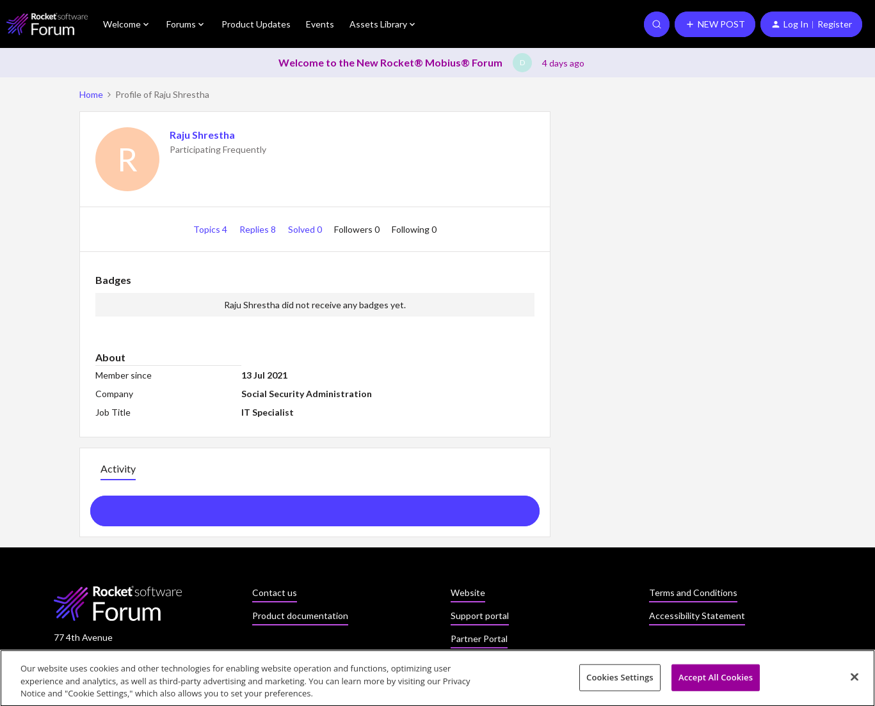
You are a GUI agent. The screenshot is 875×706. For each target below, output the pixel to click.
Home (91, 94)
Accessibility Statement (697, 615)
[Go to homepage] (47, 24)
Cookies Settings (620, 680)
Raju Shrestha (202, 135)
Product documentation (300, 615)
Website (468, 592)
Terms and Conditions (693, 592)
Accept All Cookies (715, 680)
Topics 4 (211, 229)
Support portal (480, 615)
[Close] (854, 680)
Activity (118, 468)
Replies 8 (258, 229)
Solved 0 (306, 229)
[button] (715, 24)
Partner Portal (479, 638)
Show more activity (315, 507)
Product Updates (256, 24)
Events (320, 24)
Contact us (274, 592)
